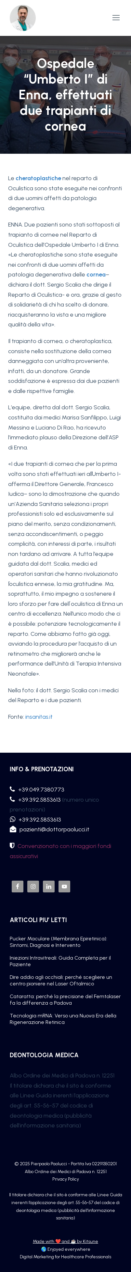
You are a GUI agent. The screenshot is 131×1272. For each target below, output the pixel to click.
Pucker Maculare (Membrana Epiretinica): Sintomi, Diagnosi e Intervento (58, 941)
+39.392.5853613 (39, 799)
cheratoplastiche (38, 178)
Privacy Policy (65, 1179)
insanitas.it (39, 716)
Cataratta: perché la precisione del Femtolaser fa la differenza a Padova (65, 999)
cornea (96, 274)
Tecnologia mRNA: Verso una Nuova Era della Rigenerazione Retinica (63, 1019)
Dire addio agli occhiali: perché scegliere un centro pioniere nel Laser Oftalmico (61, 980)
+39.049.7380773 (41, 789)
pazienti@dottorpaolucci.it (54, 829)
